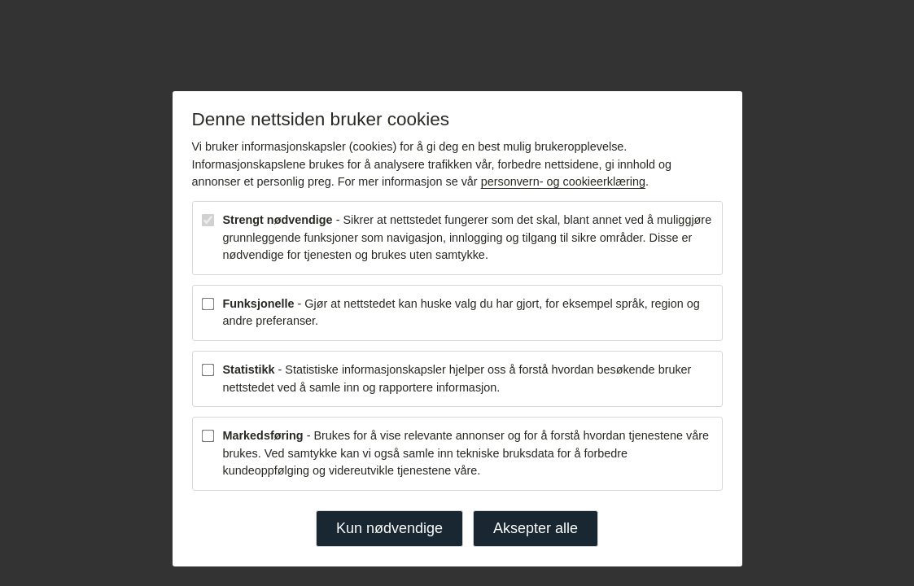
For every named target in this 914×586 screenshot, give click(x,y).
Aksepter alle (535, 528)
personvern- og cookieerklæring (563, 181)
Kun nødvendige (389, 528)
